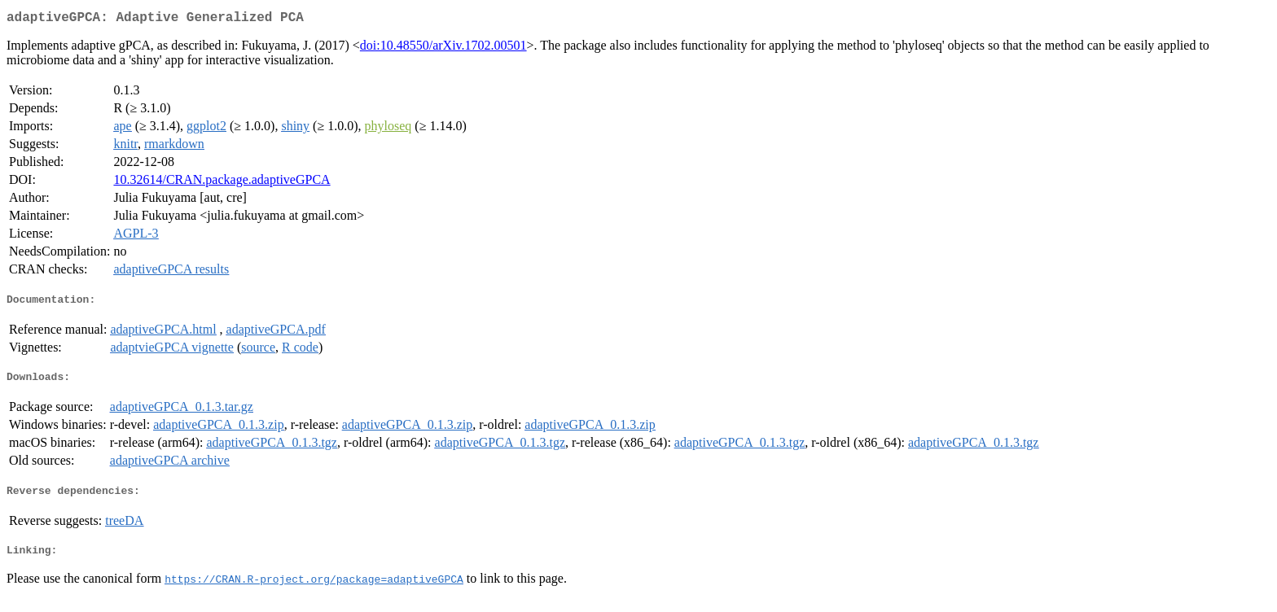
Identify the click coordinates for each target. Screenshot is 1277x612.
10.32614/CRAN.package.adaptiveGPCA (221, 183)
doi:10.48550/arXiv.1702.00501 (443, 48)
